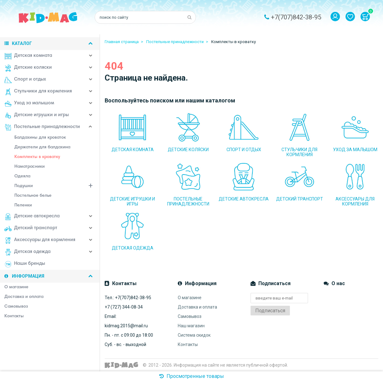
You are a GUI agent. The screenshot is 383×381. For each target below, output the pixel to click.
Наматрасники (29, 167)
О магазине (189, 297)
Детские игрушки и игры (36, 115)
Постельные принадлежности (42, 127)
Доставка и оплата (197, 306)
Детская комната (28, 56)
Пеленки (23, 205)
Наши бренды (24, 264)
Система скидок (194, 335)
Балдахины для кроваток (40, 138)
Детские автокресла (32, 216)
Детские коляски (28, 68)
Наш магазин (191, 325)
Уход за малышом (29, 103)
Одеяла (22, 176)
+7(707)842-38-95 (296, 17)
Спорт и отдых (25, 80)
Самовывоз (189, 316)
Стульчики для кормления (38, 92)
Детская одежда (27, 252)
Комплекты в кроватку (37, 157)
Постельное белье (33, 196)
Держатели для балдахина (42, 147)
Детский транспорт (30, 228)
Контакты (188, 344)
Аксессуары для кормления (39, 240)
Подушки (57, 186)
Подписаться (270, 311)
